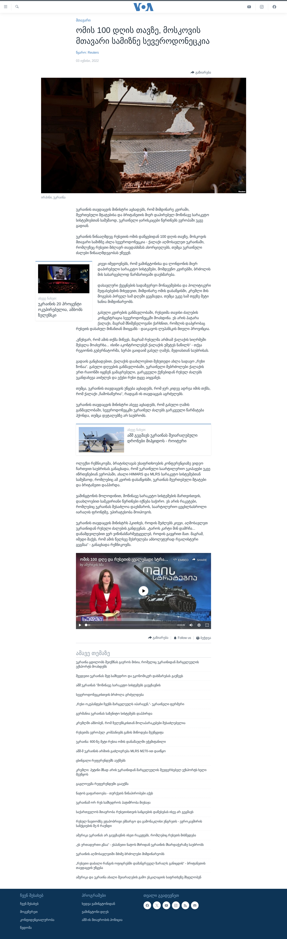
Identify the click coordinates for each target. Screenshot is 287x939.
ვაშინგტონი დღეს (95, 911)
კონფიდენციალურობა (37, 919)
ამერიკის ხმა (94, 564)
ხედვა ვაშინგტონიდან (98, 903)
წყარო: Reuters (87, 52)
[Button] (201, 72)
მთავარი (83, 20)
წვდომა (26, 927)
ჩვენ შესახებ (29, 903)
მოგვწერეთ (29, 911)
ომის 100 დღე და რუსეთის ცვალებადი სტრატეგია (127, 559)
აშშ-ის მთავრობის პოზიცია (102, 919)
